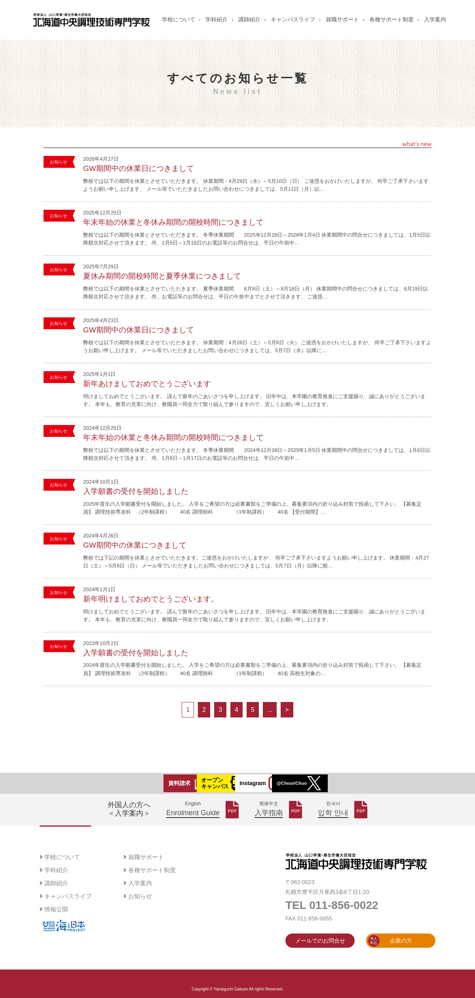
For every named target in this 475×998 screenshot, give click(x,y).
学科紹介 (214, 24)
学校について (176, 24)
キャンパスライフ (291, 24)
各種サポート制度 (389, 24)
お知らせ (58, 171)
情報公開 (56, 921)
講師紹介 (247, 24)
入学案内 (433, 24)
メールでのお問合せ (320, 953)
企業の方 (390, 953)
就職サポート (340, 24)
